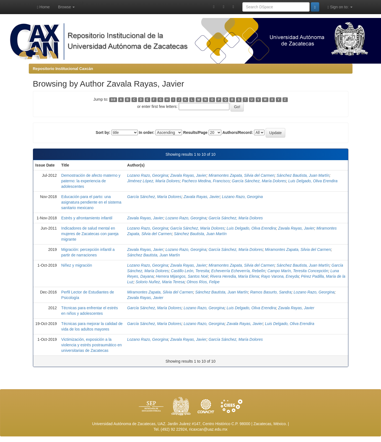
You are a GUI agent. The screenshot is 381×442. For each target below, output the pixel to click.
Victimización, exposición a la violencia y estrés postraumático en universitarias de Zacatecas (91, 345)
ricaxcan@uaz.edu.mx (208, 429)
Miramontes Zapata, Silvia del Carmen (241, 175)
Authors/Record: (237, 132)
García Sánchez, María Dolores (259, 181)
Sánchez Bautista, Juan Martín (303, 175)
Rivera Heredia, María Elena (234, 276)
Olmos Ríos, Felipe (203, 282)
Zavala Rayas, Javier (188, 175)
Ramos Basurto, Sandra (270, 292)
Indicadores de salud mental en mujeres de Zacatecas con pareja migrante (89, 233)
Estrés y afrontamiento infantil (86, 218)
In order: (147, 132)
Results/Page (195, 132)
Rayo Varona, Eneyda (280, 276)
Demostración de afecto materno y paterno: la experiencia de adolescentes (90, 181)
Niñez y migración (76, 265)
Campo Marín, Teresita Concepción (297, 271)
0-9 (113, 99)
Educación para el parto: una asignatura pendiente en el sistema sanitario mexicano (91, 202)
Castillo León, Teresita (190, 271)
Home (43, 7)
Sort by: (103, 132)
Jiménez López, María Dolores (153, 181)
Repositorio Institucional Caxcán (63, 68)
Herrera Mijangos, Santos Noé (182, 276)
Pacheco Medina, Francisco (206, 181)
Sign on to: (340, 7)
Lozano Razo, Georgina (147, 175)
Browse (66, 7)
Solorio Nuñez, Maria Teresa (160, 282)
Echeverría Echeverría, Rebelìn (238, 271)
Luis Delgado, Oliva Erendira (313, 181)
